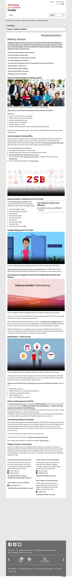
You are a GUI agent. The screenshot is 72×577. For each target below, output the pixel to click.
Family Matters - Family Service (18, 66)
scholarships (13, 159)
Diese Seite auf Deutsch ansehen (51, 35)
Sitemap (13, 569)
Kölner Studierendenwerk (18, 404)
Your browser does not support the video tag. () (36, 180)
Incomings (17, 20)
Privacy (58, 569)
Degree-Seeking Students (29, 20)
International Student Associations (19, 71)
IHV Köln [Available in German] (46, 494)
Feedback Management (26, 550)
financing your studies (32, 157)
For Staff (52, 1)
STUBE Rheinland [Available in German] (20, 478)
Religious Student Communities (18, 74)
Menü (11, 15)
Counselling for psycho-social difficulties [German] (50, 209)
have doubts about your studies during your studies (24, 154)
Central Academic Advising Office (18, 55)
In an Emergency (60, 1)
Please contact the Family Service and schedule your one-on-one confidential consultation (33, 383)
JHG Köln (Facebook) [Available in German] (21, 488)
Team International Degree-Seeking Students (21, 52)
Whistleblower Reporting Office (46, 550)
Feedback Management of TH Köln (18, 60)
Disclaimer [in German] (44, 569)
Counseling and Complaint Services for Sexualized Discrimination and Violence (31, 63)
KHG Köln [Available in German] (47, 476)
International (9, 20)
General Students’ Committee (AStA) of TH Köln (22, 58)
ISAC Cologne (45, 440)
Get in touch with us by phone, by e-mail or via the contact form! (26, 269)
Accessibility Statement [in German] (21, 552)
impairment (35, 161)
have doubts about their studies (54, 143)
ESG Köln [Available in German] (18, 476)
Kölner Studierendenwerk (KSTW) (18, 68)
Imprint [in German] (26, 569)
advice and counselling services (52, 321)
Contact (12, 550)
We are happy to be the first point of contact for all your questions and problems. (31, 110)
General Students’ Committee (19, 202)
